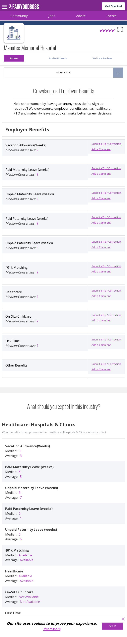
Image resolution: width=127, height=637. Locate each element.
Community (19, 16)
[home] (24, 7)
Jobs (52, 16)
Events (112, 16)
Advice (81, 16)
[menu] (5, 3)
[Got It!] (112, 626)
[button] (14, 58)
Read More (51, 629)
